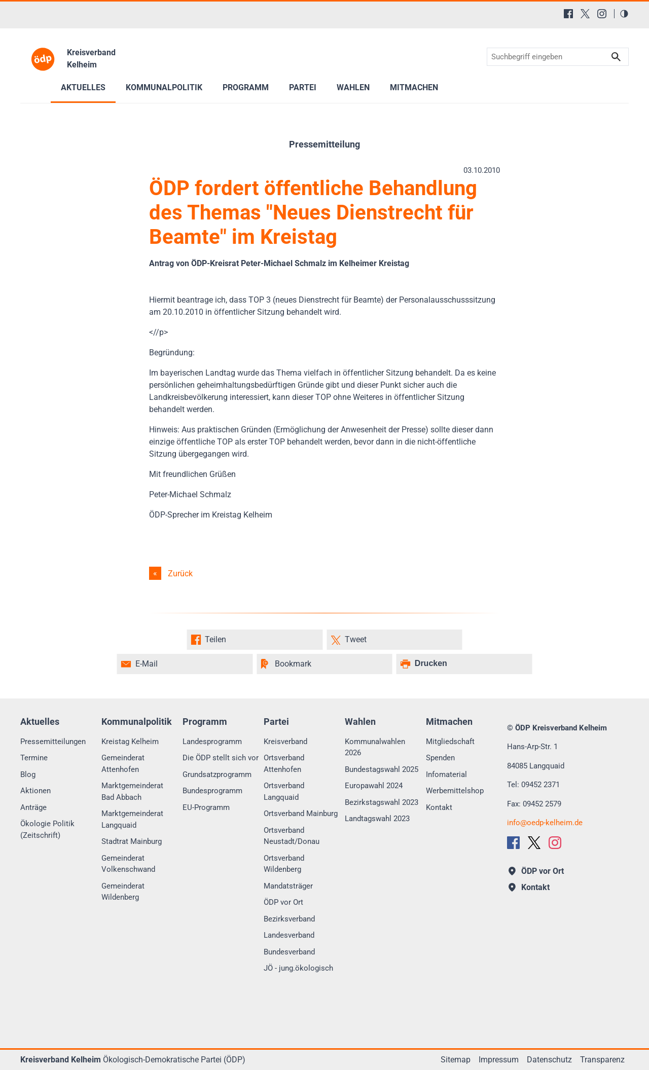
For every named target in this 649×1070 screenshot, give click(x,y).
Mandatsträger (288, 886)
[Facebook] (568, 13)
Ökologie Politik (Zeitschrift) (47, 829)
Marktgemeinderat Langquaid (132, 819)
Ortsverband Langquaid (284, 791)
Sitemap (456, 1059)
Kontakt (439, 807)
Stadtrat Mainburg (131, 841)
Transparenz (602, 1059)
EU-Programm (206, 807)
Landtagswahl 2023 (377, 818)
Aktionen (35, 790)
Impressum (499, 1059)
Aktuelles (83, 87)
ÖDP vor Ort (283, 902)
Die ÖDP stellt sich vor (221, 757)
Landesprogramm (212, 741)
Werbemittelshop (455, 790)
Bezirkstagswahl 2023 (381, 802)
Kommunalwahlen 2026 (375, 747)
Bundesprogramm (212, 790)
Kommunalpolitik (164, 87)
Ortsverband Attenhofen (284, 763)
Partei (302, 87)
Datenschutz (549, 1059)
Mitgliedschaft (450, 741)
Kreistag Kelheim (130, 741)
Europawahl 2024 (374, 785)
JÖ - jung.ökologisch (298, 968)
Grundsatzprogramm (217, 774)
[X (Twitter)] (585, 13)
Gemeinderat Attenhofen (123, 763)
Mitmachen (414, 87)
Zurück (180, 573)
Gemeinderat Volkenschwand (128, 864)
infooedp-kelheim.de (545, 822)
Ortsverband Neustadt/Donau (291, 836)
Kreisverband (285, 741)
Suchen (616, 57)
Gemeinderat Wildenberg (123, 891)
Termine (34, 757)
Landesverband (289, 935)
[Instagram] (601, 13)
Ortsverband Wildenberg (284, 864)
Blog (27, 774)
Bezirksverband (289, 919)
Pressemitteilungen (53, 741)
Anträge (33, 807)
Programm (246, 87)
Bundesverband (289, 951)
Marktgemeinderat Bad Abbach (132, 791)
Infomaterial (446, 774)
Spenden (440, 757)
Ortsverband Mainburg (301, 813)
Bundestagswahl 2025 (381, 769)
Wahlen (353, 87)
